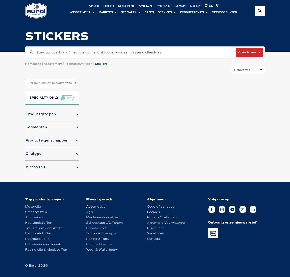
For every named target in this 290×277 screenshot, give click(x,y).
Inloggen (195, 5)
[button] (52, 116)
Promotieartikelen (80, 64)
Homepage (34, 64)
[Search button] (260, 11)
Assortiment (54, 64)
